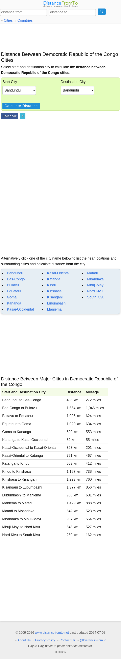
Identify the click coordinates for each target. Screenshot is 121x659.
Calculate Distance (21, 106)
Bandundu (15, 273)
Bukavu (13, 285)
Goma (12, 297)
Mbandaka (95, 279)
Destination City (73, 82)
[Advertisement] (60, 37)
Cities (8, 20)
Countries (24, 20)
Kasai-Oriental (58, 273)
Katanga (53, 279)
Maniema (54, 309)
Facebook (10, 116)
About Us (24, 640)
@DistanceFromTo (93, 640)
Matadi (92, 273)
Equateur (14, 291)
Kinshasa (54, 291)
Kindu (51, 285)
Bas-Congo (16, 279)
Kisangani (55, 297)
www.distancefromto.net (52, 632)
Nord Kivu (95, 291)
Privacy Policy (45, 640)
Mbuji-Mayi (95, 285)
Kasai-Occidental (20, 309)
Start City (9, 82)
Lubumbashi (56, 303)
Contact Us (67, 640)
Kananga (14, 303)
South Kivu (95, 297)
